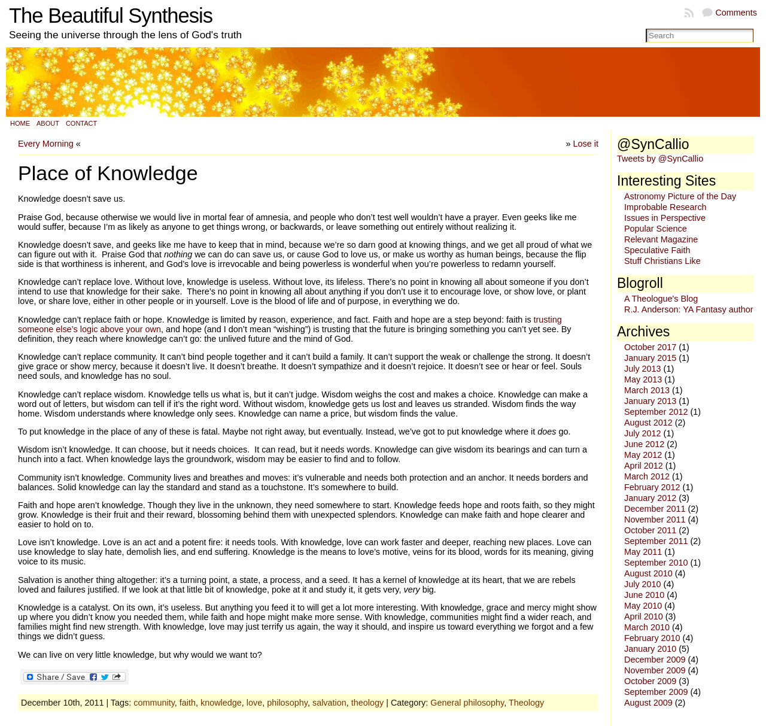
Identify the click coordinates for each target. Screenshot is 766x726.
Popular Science (655, 228)
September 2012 (656, 412)
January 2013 (650, 401)
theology (367, 702)
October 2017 (650, 347)
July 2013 (642, 368)
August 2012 (648, 422)
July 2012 (642, 433)
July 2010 (642, 584)
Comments (736, 12)
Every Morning (46, 143)
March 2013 (647, 390)
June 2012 (644, 444)
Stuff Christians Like (662, 261)
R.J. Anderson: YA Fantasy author (688, 309)
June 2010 (644, 595)
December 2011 (654, 509)
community (154, 702)
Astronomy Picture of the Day (680, 196)
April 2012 (643, 465)
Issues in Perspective (665, 218)
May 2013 (643, 379)
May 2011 (643, 552)
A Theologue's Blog (661, 298)
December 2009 (654, 659)
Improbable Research (665, 207)
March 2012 (647, 476)
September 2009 (656, 692)
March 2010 (647, 627)
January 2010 (650, 649)
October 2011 (650, 530)
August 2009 (648, 702)
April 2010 (643, 616)
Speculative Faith (657, 250)
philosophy (287, 702)
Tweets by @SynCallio (660, 158)
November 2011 (654, 519)
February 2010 (652, 638)
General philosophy (467, 702)
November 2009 (654, 670)
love (254, 702)
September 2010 (656, 562)
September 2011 (656, 541)
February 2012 (652, 487)
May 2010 (643, 605)
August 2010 (648, 573)
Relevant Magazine (661, 239)
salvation (329, 702)
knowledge (221, 702)
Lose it (585, 143)
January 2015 (650, 358)
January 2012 (650, 498)
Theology (526, 702)
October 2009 (650, 681)
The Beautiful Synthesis (110, 15)
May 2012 (643, 455)
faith (188, 702)
